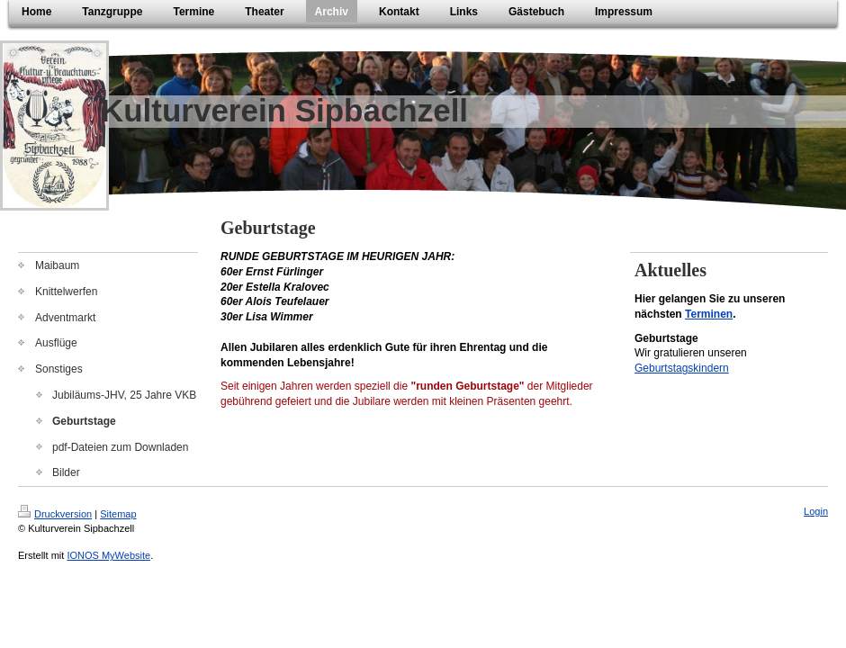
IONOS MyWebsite (108, 555)
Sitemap (118, 513)
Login (816, 511)
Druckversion (55, 513)
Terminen (709, 314)
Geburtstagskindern (681, 368)
